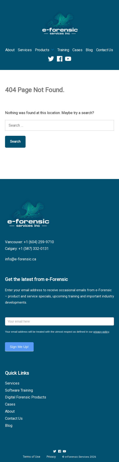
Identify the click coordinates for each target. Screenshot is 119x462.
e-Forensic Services (77, 456)
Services (25, 50)
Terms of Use (31, 456)
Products (42, 50)
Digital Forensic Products (25, 397)
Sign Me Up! (19, 347)
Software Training (19, 390)
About (9, 50)
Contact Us (104, 50)
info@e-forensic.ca (20, 259)
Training (63, 50)
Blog (89, 50)
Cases (77, 50)
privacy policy (101, 331)
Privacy (51, 456)
